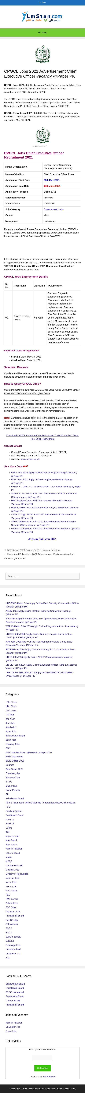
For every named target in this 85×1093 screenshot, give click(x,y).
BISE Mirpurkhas (14, 756)
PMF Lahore (12, 899)
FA (7, 794)
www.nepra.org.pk (30, 459)
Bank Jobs (11, 740)
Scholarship (12, 924)
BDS (8, 748)
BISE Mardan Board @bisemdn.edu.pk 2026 (29, 752)
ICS (7, 832)
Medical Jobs (12, 869)
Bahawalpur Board (15, 735)
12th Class (11, 710)
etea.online (11, 786)
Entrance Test (13, 777)
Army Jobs (11, 731)
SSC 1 (9, 928)
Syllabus (10, 941)
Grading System (14, 811)
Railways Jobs (13, 911)
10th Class (11, 702)
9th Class (10, 723)
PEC (8, 895)
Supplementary (13, 936)
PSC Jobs (11, 907)
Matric (9, 857)
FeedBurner (49, 1076)
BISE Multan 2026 (15, 761)
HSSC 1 (10, 819)
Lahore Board (13, 853)
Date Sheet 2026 (14, 769)
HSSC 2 (10, 823)
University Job (13, 953)
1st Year (10, 714)
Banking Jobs (13, 744)
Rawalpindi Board (15, 915)
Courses (10, 765)
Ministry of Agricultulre (17, 874)
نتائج (8, 957)
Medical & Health (14, 865)
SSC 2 (9, 932)
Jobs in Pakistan (14, 848)
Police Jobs (11, 903)
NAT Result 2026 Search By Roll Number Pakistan (33, 550)
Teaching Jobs (13, 945)
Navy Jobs (11, 882)
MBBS (9, 861)
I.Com (9, 828)
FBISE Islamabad (15, 992)
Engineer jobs (13, 773)
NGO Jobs (11, 886)
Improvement (12, 836)
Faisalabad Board (15, 798)
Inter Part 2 (11, 844)
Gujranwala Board (15, 815)
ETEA (9, 781)
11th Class (11, 706)
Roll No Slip (12, 920)
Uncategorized (13, 949)
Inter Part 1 (11, 840)
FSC (8, 807)
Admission (11, 727)
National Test (12, 878)
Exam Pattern (13, 790)
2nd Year (10, 719)
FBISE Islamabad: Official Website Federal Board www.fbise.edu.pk (41, 802)
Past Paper (11, 890)
